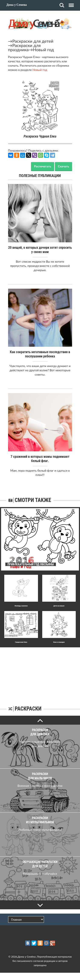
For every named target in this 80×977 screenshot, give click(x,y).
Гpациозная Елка (21, 642)
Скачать (63, 166)
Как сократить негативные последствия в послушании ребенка (40, 354)
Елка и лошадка (59, 642)
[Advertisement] (40, 674)
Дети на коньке (58, 606)
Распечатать (42, 166)
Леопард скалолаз (21, 606)
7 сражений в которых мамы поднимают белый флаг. (40, 459)
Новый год (43, 49)
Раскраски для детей (33, 41)
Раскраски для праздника (24, 47)
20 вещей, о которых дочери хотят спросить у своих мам (40, 250)
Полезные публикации (40, 175)
